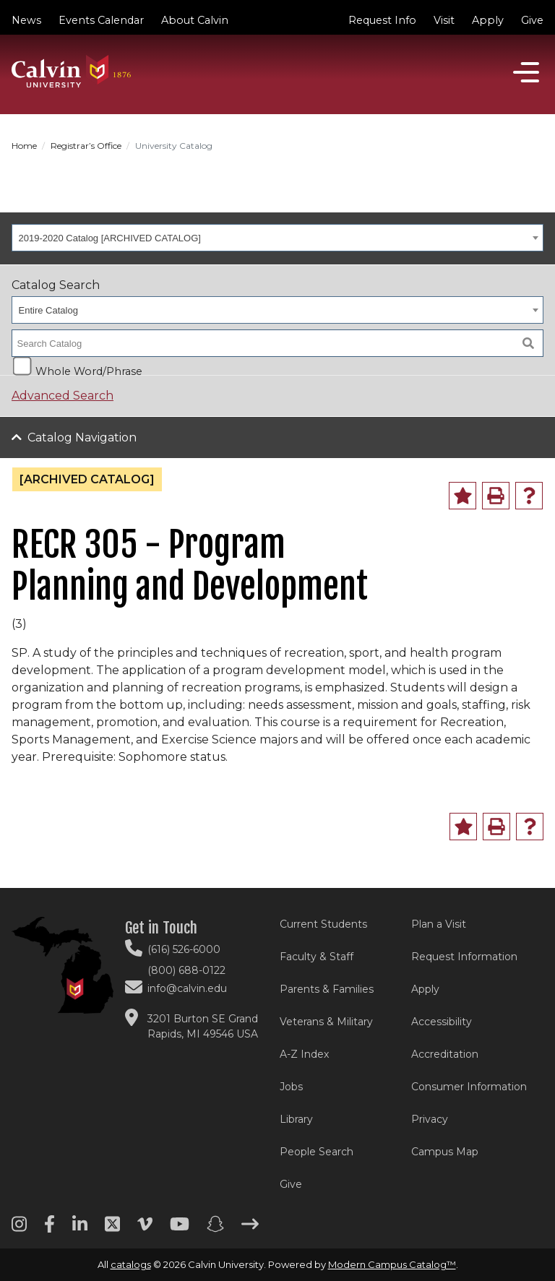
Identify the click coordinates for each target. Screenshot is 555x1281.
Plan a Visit (438, 924)
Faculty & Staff (316, 956)
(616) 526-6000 (183, 949)
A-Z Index (304, 1054)
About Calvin (194, 20)
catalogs (131, 1264)
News (26, 20)
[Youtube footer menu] (179, 1228)
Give (532, 20)
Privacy (429, 1119)
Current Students (323, 924)
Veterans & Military (326, 1021)
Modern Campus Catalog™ (392, 1264)
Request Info (382, 20)
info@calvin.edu (187, 988)
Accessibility (441, 1021)
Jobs (291, 1086)
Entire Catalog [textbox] (48, 310)
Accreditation (444, 1054)
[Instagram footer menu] (19, 1228)
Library (296, 1119)
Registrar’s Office (86, 145)
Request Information (464, 956)
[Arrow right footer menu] (250, 1228)
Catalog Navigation (82, 437)
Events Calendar (101, 20)
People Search (316, 1151)
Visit (444, 20)
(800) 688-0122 (186, 970)
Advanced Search (62, 395)
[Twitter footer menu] (112, 1228)
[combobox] (277, 237)
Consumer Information (469, 1086)
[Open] (526, 72)
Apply (488, 20)
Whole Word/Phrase (88, 370)
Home (24, 145)
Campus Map (444, 1151)
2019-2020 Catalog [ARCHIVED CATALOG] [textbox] (110, 238)
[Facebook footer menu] (49, 1228)
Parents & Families (327, 989)
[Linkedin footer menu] (79, 1228)
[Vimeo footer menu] (144, 1228)
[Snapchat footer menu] (215, 1228)
